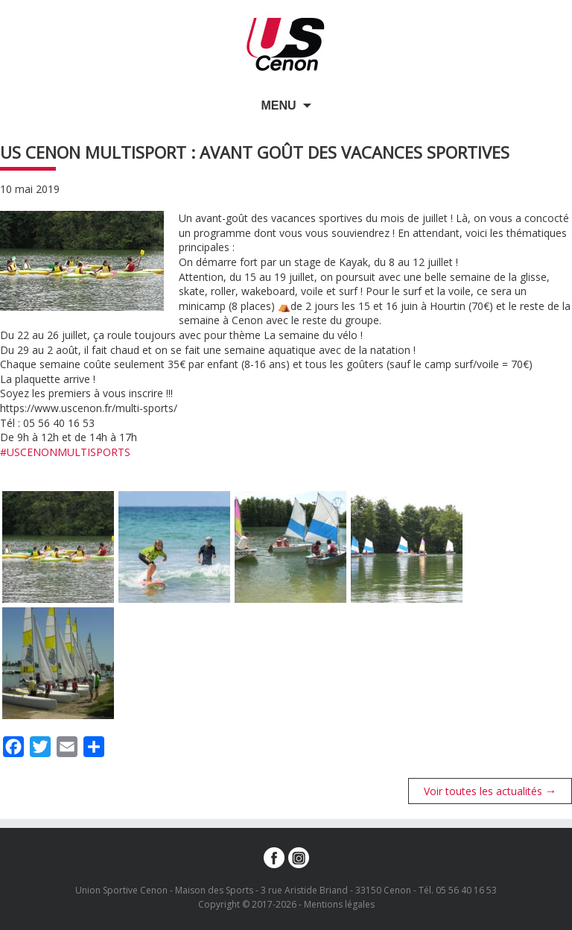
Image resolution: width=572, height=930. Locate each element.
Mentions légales (339, 904)
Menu (278, 105)
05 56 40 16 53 (466, 890)
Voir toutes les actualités (490, 790)
